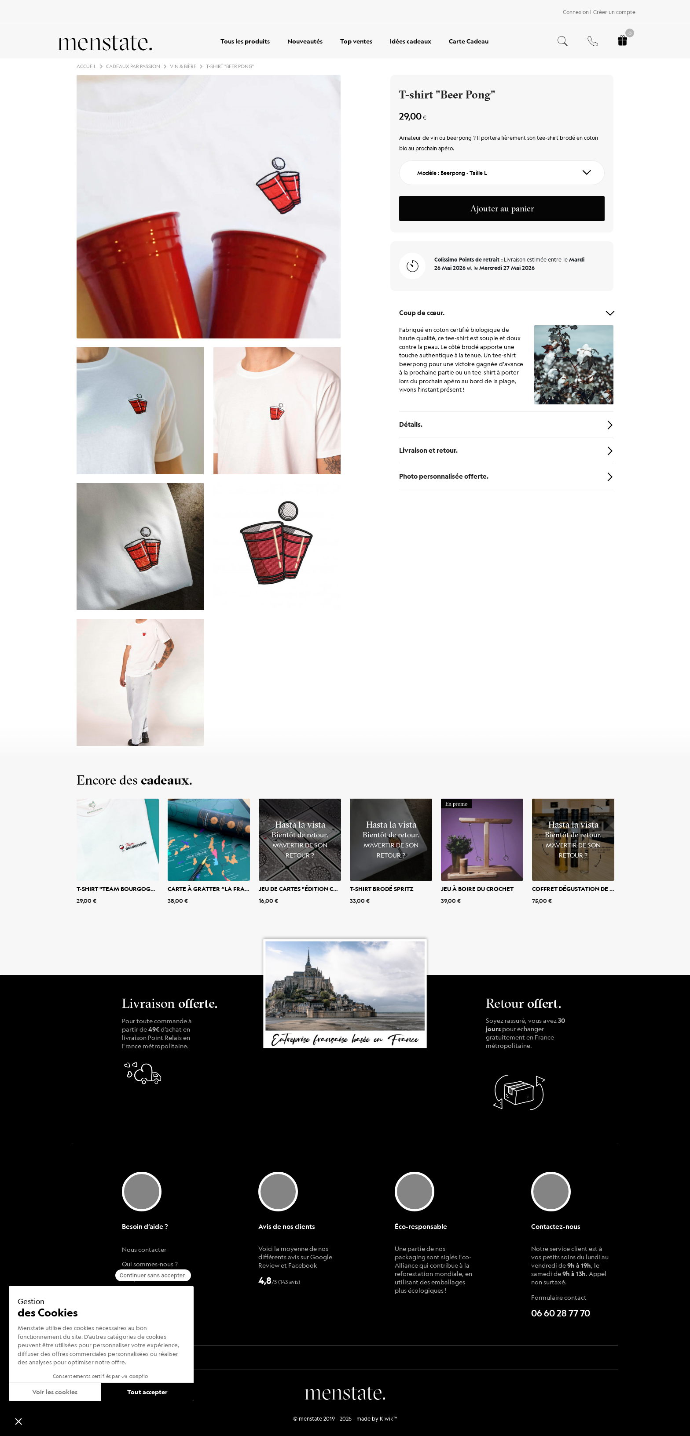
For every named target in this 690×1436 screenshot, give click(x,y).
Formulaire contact (559, 1297)
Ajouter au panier (502, 208)
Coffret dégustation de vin (576, 888)
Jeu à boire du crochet (477, 888)
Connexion (576, 12)
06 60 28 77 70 (560, 1313)
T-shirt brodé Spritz (382, 888)
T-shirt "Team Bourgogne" (119, 888)
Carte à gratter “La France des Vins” (227, 888)
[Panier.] (622, 41)
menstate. (345, 1392)
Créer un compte (614, 12)
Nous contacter (144, 1249)
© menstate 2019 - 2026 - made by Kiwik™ (345, 1418)
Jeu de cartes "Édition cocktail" (309, 888)
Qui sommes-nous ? (150, 1264)
